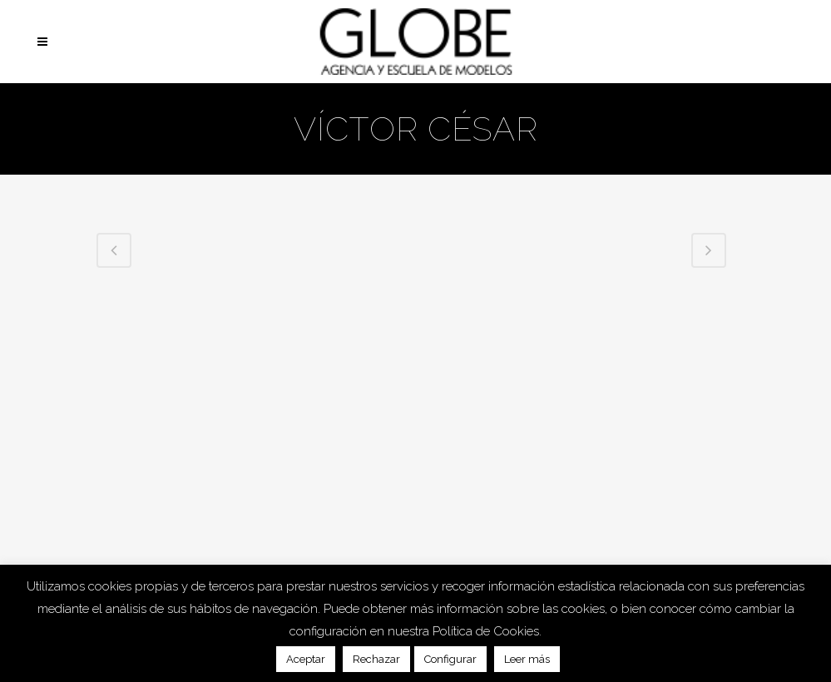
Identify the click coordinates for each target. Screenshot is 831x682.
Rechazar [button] (376, 659)
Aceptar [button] (305, 659)
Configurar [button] (450, 659)
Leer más (527, 659)
